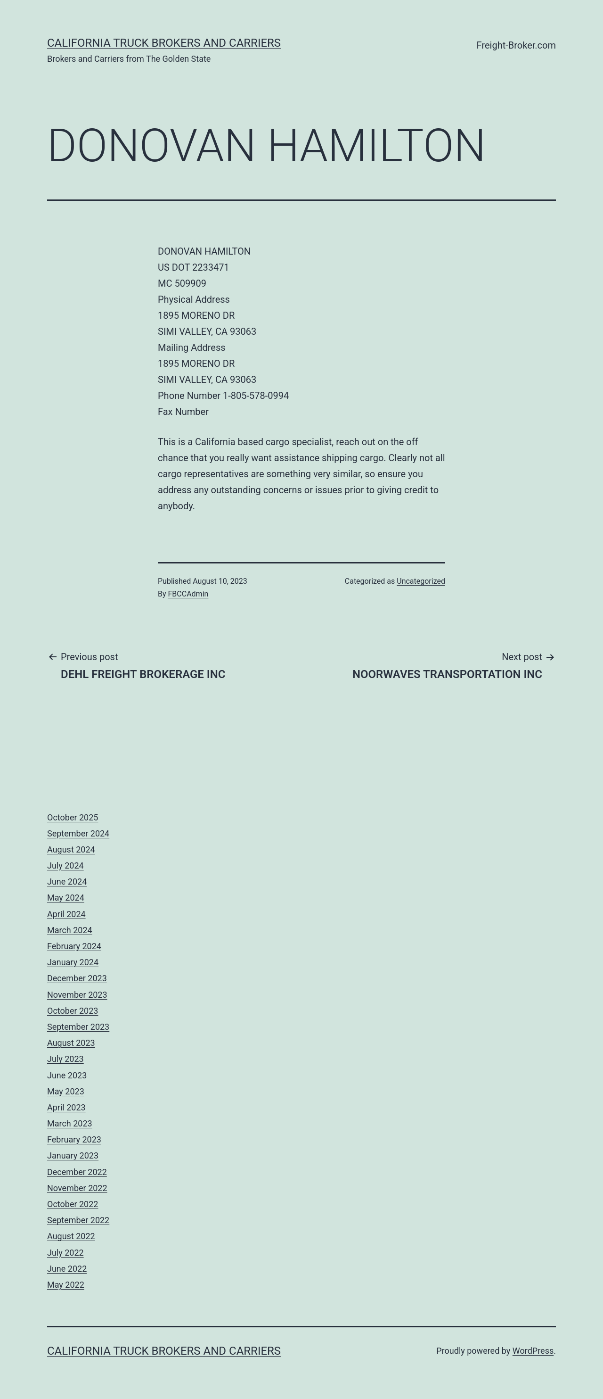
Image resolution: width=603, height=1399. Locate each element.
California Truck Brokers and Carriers (164, 43)
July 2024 (65, 865)
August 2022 (71, 1236)
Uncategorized (421, 581)
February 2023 (74, 1139)
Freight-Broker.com (516, 45)
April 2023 (66, 1107)
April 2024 (66, 914)
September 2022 (78, 1220)
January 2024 (72, 962)
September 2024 (78, 833)
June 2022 (67, 1269)
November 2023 (77, 995)
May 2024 (65, 897)
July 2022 (65, 1253)
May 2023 (65, 1091)
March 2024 (69, 930)
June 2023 (67, 1075)
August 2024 (71, 849)
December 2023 (77, 978)
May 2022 (65, 1285)
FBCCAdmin (188, 593)
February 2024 (74, 946)
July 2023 (65, 1059)
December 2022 (77, 1172)
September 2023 (78, 1027)
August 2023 (71, 1043)
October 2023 (72, 1011)
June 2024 (67, 881)
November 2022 (77, 1188)
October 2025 (72, 817)
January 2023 (72, 1155)
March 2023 (69, 1123)
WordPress (533, 1351)
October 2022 (72, 1204)
